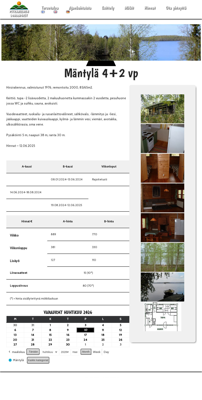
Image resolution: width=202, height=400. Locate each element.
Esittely (108, 7)
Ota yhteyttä (176, 7)
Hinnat (149, 7)
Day (106, 352)
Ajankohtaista (80, 7)
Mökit (129, 7)
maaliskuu (16, 352)
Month (86, 351)
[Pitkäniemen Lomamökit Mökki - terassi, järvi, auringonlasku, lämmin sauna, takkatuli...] (19, 9)
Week (96, 352)
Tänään (33, 351)
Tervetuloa (49, 7)
